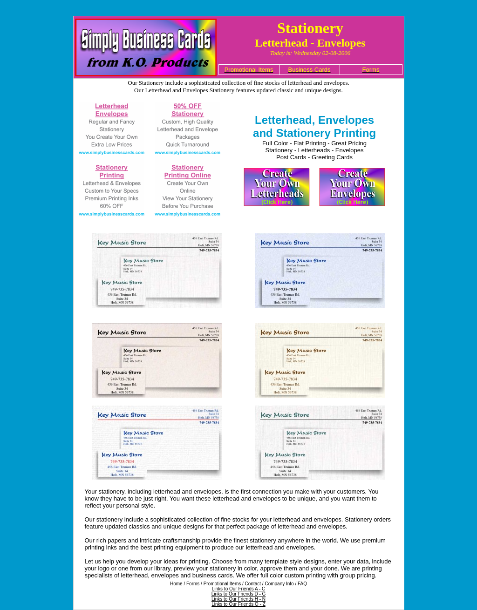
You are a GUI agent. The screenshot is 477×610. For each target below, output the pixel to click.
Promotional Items (222, 583)
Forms (192, 583)
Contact (253, 583)
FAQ (302, 583)
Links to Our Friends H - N (238, 599)
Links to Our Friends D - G (238, 593)
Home (176, 583)
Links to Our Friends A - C (239, 588)
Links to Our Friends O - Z (238, 604)
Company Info (279, 583)
